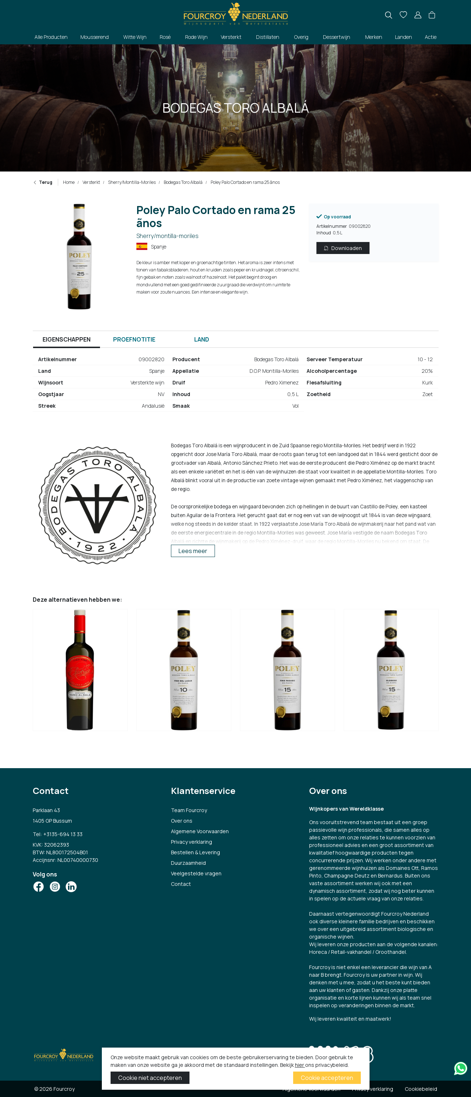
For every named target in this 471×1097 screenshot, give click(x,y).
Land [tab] (201, 339)
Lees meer (193, 551)
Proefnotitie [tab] (134, 339)
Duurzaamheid (188, 862)
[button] (432, 15)
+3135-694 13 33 (63, 834)
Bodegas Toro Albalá (183, 182)
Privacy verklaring (191, 841)
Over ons (181, 820)
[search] (388, 15)
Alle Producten (51, 36)
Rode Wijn (196, 36)
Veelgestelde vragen (196, 873)
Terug (42, 182)
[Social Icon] (38, 886)
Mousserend (94, 36)
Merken (373, 36)
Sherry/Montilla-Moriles (131, 182)
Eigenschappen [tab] (67, 339)
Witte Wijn (135, 36)
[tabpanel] (236, 385)
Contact (181, 883)
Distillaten (267, 36)
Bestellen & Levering (195, 852)
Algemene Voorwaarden (200, 831)
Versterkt (231, 36)
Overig (301, 36)
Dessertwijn (336, 36)
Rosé (165, 36)
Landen (403, 36)
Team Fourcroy (189, 810)
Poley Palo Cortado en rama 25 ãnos (245, 182)
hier (300, 1064)
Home (69, 182)
